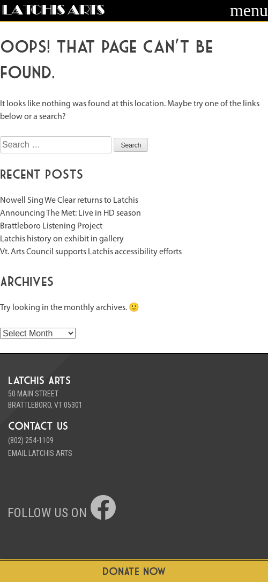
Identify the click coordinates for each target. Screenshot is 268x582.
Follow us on (62, 512)
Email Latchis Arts (40, 453)
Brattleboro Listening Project (51, 226)
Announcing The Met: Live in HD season (70, 213)
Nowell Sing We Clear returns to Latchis (69, 200)
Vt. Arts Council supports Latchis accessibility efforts (91, 252)
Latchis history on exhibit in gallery (62, 239)
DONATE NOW (134, 571)
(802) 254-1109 (31, 440)
